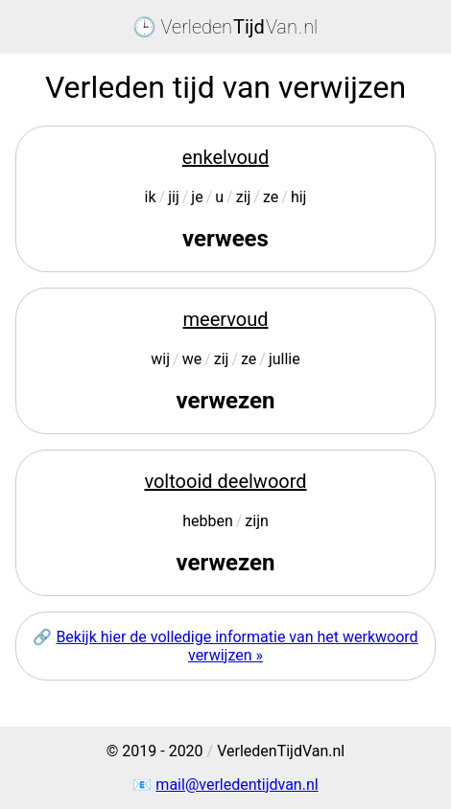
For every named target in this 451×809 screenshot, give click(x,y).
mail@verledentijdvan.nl (236, 784)
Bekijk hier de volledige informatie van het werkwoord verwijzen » (236, 646)
